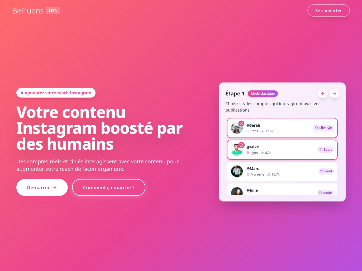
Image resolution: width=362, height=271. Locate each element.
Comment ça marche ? (109, 187)
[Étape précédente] (323, 93)
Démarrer (42, 187)
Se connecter (328, 10)
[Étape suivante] (334, 93)
